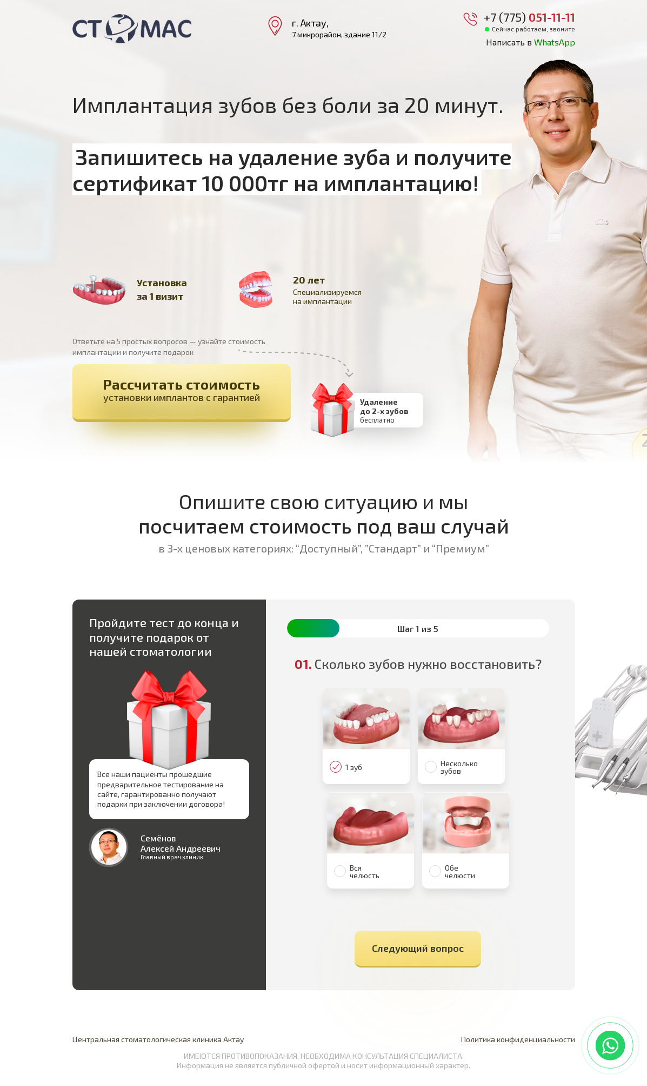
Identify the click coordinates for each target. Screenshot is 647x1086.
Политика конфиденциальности (518, 1039)
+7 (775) (529, 17)
